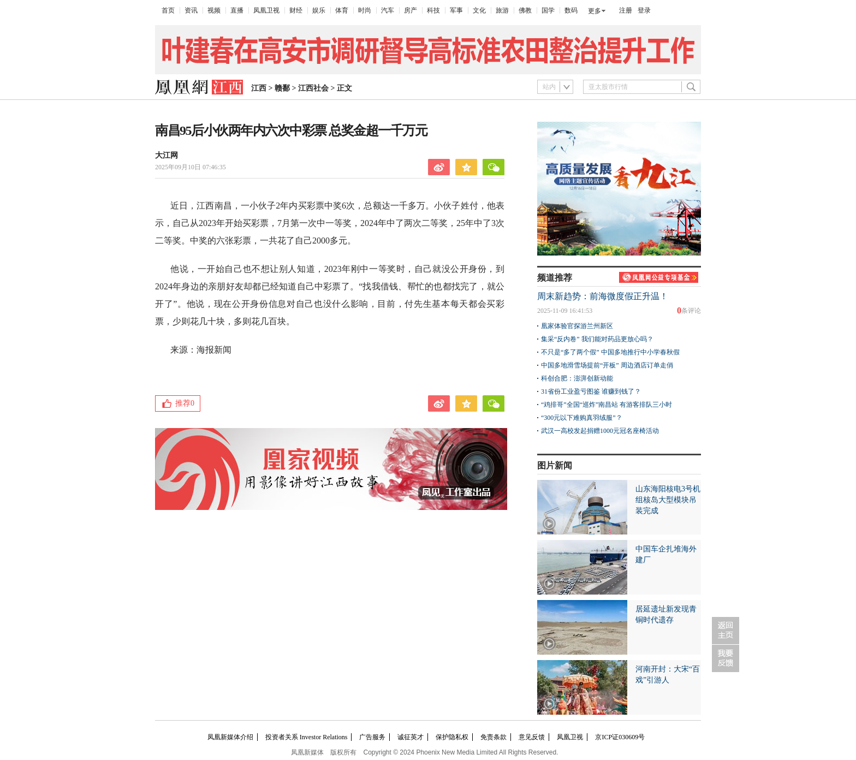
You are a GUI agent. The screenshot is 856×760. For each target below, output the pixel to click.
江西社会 (313, 88)
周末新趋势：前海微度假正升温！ (602, 296)
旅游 (502, 10)
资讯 (191, 10)
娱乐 (318, 10)
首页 (168, 10)
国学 (548, 10)
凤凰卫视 (266, 10)
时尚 (364, 10)
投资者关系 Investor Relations (306, 737)
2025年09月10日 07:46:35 (190, 167)
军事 (456, 10)
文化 (479, 10)
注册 (625, 10)
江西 (258, 88)
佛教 (525, 10)
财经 (295, 10)
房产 (410, 10)
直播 (236, 10)
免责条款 (493, 737)
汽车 (387, 10)
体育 (341, 10)
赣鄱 (282, 88)
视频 (214, 10)
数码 (571, 10)
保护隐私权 (452, 737)
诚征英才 (410, 737)
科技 (433, 10)
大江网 (166, 155)
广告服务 (372, 737)
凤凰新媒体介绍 (230, 737)
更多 (594, 11)
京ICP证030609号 (620, 737)
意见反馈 (532, 737)
